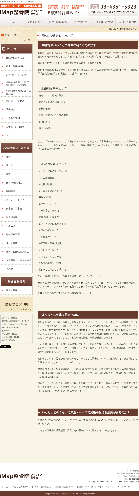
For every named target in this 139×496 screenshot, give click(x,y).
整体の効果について (16, 290)
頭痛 (8, 174)
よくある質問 (13, 118)
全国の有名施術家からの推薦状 (18, 92)
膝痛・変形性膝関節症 (17, 251)
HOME (112, 29)
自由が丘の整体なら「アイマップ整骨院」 (69, 494)
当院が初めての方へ (34, 22)
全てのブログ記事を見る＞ (21, 309)
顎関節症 (10, 191)
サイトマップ (124, 487)
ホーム (11, 22)
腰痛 (8, 157)
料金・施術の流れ (58, 22)
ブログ (9, 135)
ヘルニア (10, 226)
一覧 (28, 40)
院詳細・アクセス (104, 22)
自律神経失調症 (14, 182)
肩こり (9, 165)
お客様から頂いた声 (81, 22)
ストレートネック (15, 200)
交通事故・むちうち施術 (18, 260)
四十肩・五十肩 (14, 208)
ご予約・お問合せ (127, 22)
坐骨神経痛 (11, 217)
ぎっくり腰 (11, 243)
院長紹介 (10, 109)
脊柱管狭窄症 (13, 234)
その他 (9, 269)
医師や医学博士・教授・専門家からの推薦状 (18, 83)
